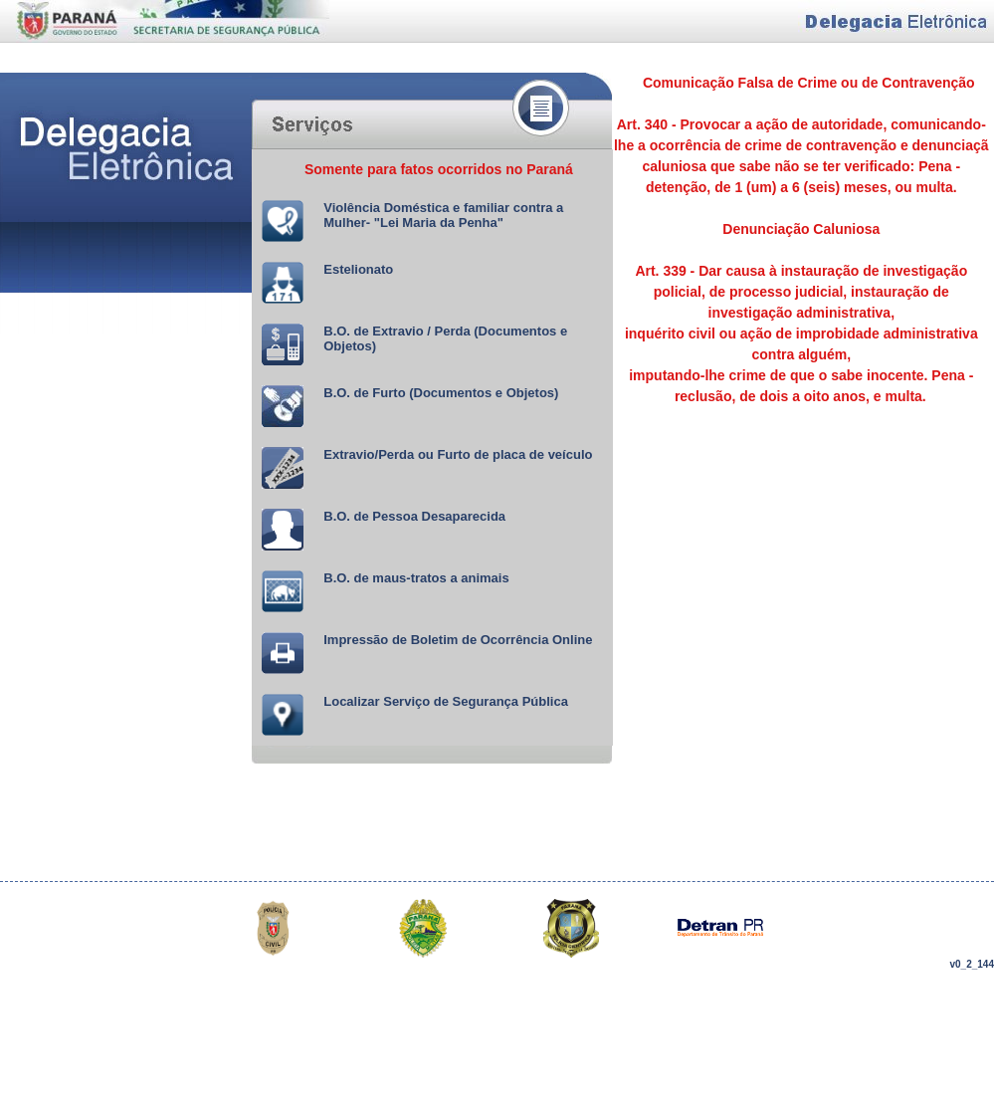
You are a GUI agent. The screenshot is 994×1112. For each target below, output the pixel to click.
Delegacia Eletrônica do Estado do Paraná (164, 36)
